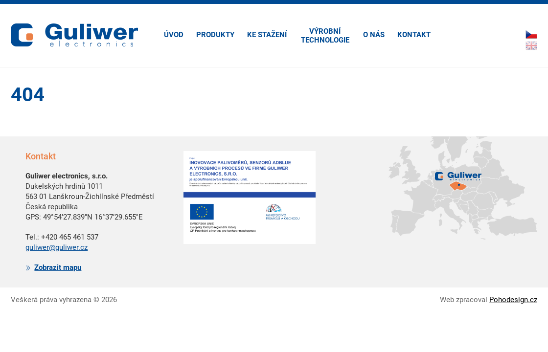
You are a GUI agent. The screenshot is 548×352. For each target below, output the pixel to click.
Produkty (215, 34)
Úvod (173, 34)
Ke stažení (267, 34)
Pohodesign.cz (513, 299)
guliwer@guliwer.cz (56, 247)
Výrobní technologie (325, 35)
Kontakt (414, 34)
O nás (374, 34)
